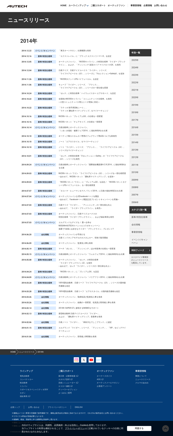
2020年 (135, 97)
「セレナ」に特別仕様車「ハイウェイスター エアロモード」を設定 (87, 93)
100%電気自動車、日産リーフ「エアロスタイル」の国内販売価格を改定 (89, 291)
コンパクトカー (26, 379)
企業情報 (147, 5)
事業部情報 (136, 5)
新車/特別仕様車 (140, 217)
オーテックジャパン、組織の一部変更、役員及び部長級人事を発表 (87, 302)
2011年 (135, 165)
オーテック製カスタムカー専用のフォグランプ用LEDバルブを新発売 (88, 136)
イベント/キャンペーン (140, 241)
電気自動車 (24, 376)
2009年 (135, 180)
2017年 (135, 120)
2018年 (135, 112)
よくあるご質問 (65, 393)
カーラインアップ (77, 5)
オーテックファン (116, 5)
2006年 (135, 202)
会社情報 (136, 224)
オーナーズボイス (104, 376)
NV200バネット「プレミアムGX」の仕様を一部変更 (81, 116)
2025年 (135, 60)
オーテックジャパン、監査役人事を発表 (76, 243)
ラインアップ (26, 371)
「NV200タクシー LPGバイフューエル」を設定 (79, 79)
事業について (141, 376)
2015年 (135, 135)
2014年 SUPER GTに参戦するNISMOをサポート (79, 308)
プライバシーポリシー (75, 428)
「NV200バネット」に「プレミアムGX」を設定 (79, 272)
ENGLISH (79, 407)
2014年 (135, 142)
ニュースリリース (142, 379)
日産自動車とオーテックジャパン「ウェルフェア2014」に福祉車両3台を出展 (91, 254)
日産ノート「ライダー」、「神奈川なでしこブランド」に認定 (85, 322)
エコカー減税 (65, 386)
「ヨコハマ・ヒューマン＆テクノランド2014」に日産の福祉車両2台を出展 (91, 191)
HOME (63, 5)
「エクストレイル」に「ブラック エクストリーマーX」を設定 (85, 56)
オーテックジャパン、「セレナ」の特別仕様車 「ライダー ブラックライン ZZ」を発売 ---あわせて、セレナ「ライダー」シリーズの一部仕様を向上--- (85, 263)
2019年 (135, 105)
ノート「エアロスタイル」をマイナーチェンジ (78, 141)
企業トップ (15, 407)
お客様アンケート (104, 386)
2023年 (135, 75)
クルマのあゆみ (142, 383)
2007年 (135, 194)
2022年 (135, 82)
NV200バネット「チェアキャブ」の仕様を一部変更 (80, 122)
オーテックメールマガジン (108, 383)
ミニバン (23, 386)
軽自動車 (23, 383)
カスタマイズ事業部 (17, 6)
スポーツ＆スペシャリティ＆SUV (34, 389)
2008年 (135, 187)
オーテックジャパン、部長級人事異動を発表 (78, 336)
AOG (100, 379)
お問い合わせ (160, 5)
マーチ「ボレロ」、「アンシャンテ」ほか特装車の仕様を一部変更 (87, 249)
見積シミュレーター (68, 383)
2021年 (135, 90)
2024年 (135, 67)
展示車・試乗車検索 (68, 376)
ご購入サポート (98, 5)
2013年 (135, 150)
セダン (23, 393)
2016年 (135, 127)
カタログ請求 (65, 379)
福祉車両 (25, 396)
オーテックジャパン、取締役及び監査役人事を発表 (80, 297)
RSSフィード (138, 250)
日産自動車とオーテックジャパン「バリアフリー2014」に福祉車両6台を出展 (91, 277)
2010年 (135, 172)
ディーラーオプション (67, 389)
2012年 (135, 157)
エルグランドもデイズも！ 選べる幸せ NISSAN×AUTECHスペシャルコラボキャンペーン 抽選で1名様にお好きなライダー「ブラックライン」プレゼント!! (86, 225)
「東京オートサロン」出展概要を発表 (75, 50)
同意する (139, 428)
